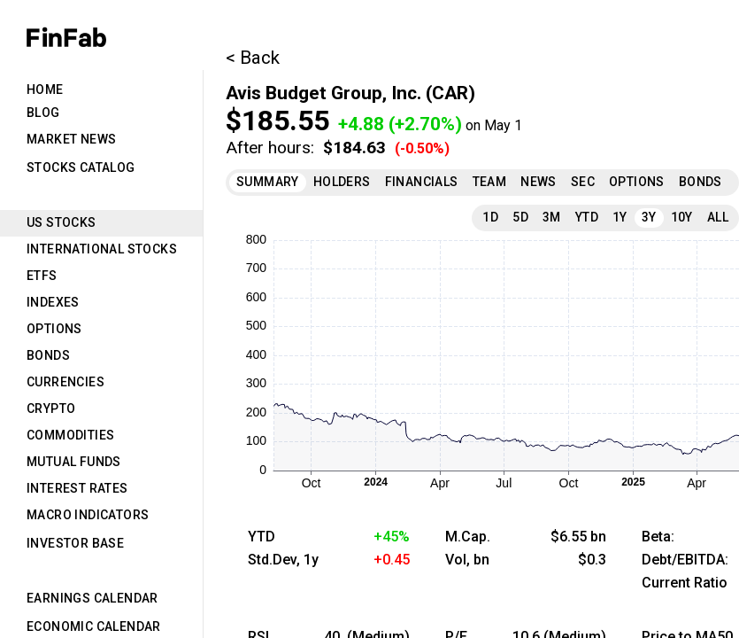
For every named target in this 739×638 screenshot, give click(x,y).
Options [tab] (54, 329)
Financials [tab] (421, 182)
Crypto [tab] (51, 408)
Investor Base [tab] (75, 543)
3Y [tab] (649, 217)
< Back (253, 57)
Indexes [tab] (53, 302)
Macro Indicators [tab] (88, 515)
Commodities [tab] (70, 435)
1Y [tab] (619, 217)
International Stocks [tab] (102, 249)
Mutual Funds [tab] (74, 462)
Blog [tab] (43, 112)
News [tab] (538, 182)
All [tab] (717, 217)
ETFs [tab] (42, 275)
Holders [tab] (342, 182)
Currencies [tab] (65, 382)
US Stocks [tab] (61, 222)
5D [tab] (520, 217)
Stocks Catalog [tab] (81, 167)
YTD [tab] (586, 217)
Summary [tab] (267, 182)
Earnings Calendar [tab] (92, 598)
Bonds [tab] (48, 355)
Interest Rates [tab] (77, 488)
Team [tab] (490, 182)
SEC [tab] (583, 182)
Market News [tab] (71, 139)
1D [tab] (490, 217)
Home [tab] (45, 89)
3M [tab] (552, 217)
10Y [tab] (682, 217)
